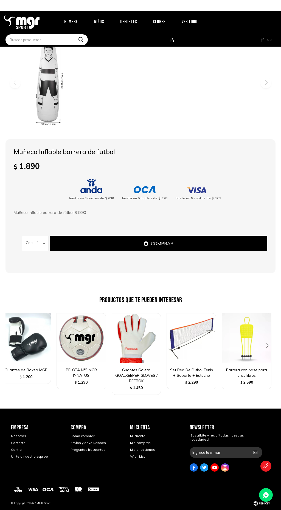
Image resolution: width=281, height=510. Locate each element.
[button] (269, 357)
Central (17, 449)
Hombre (78, 22)
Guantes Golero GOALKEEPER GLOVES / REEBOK (136, 375)
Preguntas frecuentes (88, 449)
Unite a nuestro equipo (29, 456)
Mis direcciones (142, 449)
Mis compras (140, 443)
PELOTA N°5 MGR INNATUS (81, 372)
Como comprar (82, 436)
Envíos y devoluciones (88, 443)
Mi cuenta (137, 436)
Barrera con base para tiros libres (246, 372)
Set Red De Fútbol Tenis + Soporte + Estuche (191, 372)
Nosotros (18, 436)
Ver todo (196, 22)
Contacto (18, 443)
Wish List (137, 456)
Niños (106, 22)
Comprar (162, 243)
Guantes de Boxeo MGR (26, 369)
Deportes (135, 22)
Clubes (166, 22)
